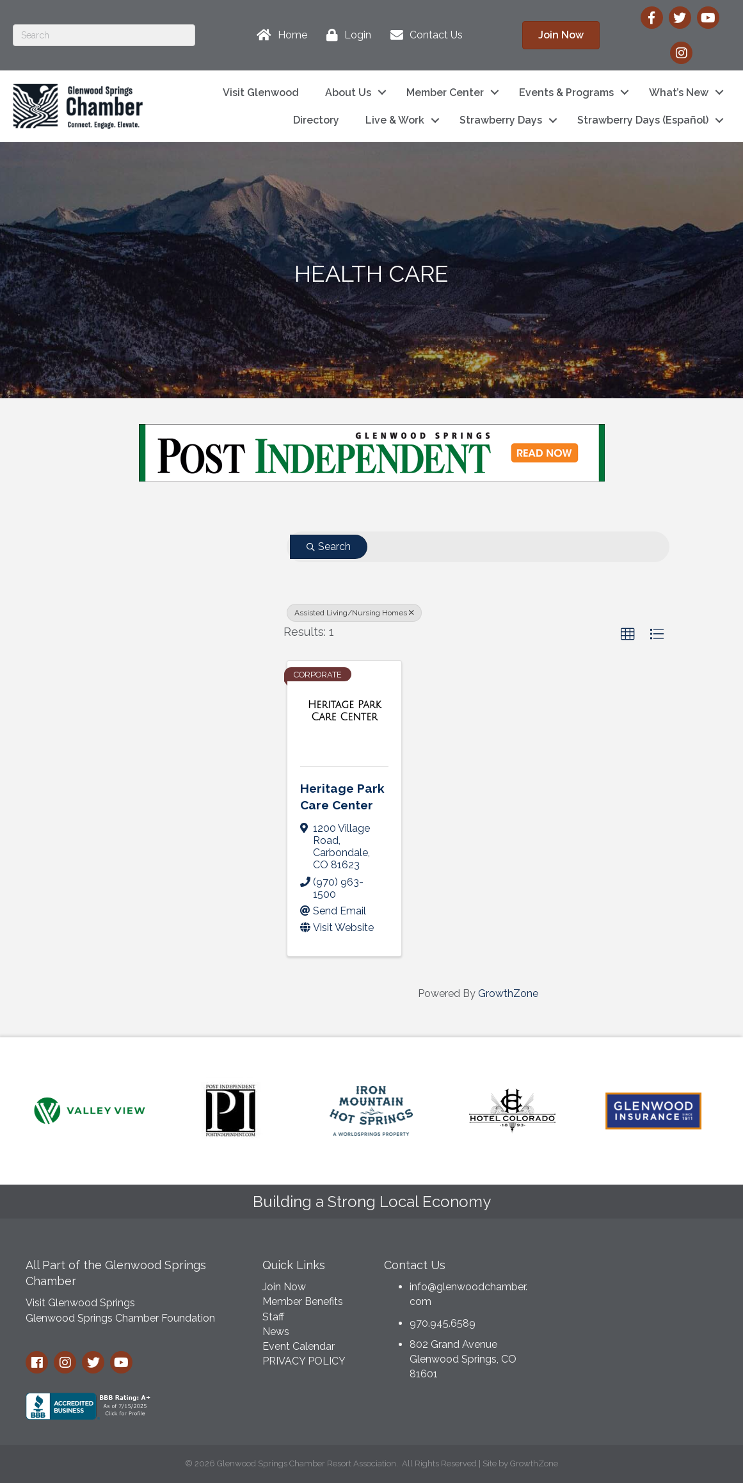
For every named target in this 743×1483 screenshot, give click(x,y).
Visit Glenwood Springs (80, 1303)
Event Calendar (298, 1346)
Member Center (445, 92)
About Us (348, 92)
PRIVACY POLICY (304, 1361)
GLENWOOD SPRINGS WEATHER (636, 1299)
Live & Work (394, 120)
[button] (628, 634)
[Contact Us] (423, 35)
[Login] (345, 35)
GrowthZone (508, 993)
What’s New (678, 92)
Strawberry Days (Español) (642, 120)
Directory (316, 120)
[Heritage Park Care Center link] (344, 711)
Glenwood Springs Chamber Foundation (120, 1318)
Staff (273, 1317)
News (275, 1331)
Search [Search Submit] (329, 546)
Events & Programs (566, 92)
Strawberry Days (500, 120)
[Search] (104, 35)
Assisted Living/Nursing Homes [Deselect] (354, 612)
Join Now (284, 1287)
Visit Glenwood (261, 92)
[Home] (278, 35)
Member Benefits (302, 1301)
